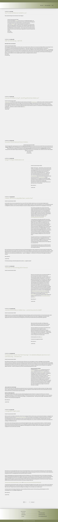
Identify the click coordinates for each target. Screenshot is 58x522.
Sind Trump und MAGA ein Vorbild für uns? (15, 13)
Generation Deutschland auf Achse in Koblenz (16, 142)
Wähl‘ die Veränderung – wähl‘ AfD (13, 41)
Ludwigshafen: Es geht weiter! (12, 411)
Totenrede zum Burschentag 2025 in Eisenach (16, 267)
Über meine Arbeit (47, 5)
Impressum (23, 512)
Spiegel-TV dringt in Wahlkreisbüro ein (14, 160)
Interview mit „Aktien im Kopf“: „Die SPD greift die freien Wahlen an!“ (22, 98)
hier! (24, 106)
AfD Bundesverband (42, 512)
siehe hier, (32, 370)
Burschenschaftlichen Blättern (45, 295)
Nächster (32, 502)
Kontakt (23, 516)
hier (47, 49)
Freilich (17, 20)
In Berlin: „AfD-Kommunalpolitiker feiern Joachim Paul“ (19, 198)
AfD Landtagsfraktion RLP (43, 516)
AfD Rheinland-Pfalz (42, 514)
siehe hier (39, 369)
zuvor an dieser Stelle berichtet (21, 417)
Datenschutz (24, 514)
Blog (52, 5)
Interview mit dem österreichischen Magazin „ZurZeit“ (13, 482)
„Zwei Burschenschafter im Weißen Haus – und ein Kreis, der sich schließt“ (23, 310)
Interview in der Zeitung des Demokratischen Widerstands (32, 482)
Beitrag (13, 24)
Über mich (41, 5)
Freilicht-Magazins (41, 177)
